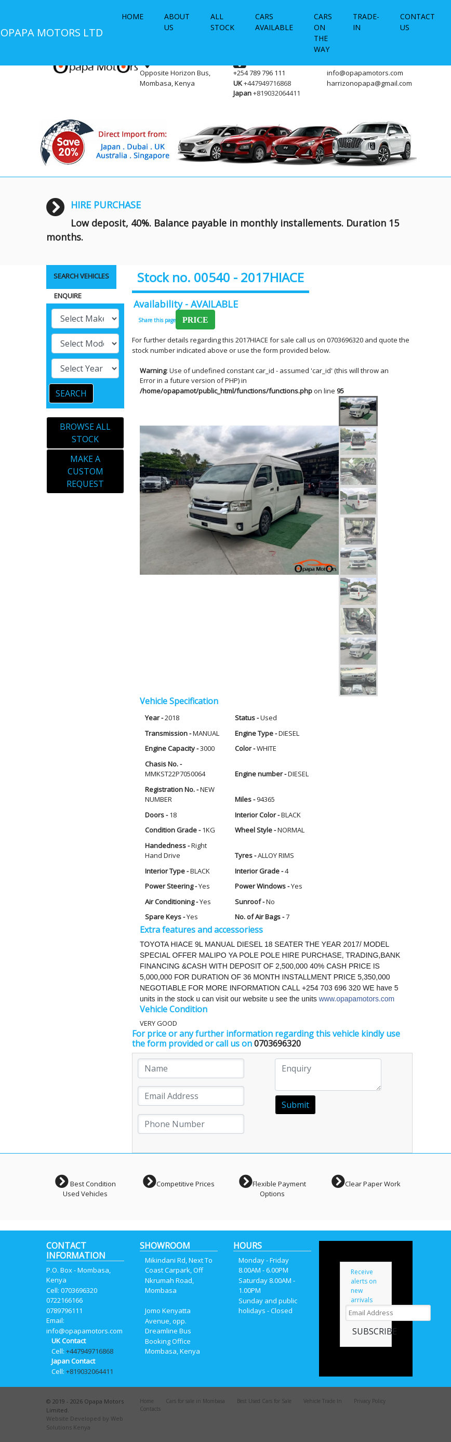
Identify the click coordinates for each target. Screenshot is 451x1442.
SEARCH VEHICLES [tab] (81, 276)
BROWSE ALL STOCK (85, 433)
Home (147, 1401)
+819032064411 (276, 93)
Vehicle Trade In (322, 1401)
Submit (295, 1104)
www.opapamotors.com (357, 999)
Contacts (150, 1408)
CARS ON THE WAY (323, 32)
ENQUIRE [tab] (68, 295)
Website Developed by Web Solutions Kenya (84, 1422)
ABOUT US (177, 21)
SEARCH (71, 393)
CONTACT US (417, 21)
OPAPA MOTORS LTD (52, 32)
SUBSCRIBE (374, 1331)
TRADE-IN (366, 21)
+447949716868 (267, 83)
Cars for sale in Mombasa (195, 1401)
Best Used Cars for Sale (264, 1401)
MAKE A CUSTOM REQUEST (85, 471)
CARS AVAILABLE (274, 21)
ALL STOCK (222, 21)
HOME (132, 16)
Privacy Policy (370, 1401)
